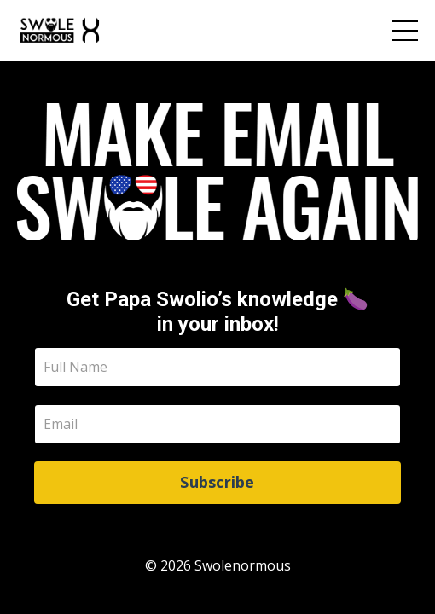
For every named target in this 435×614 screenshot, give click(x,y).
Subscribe (217, 482)
